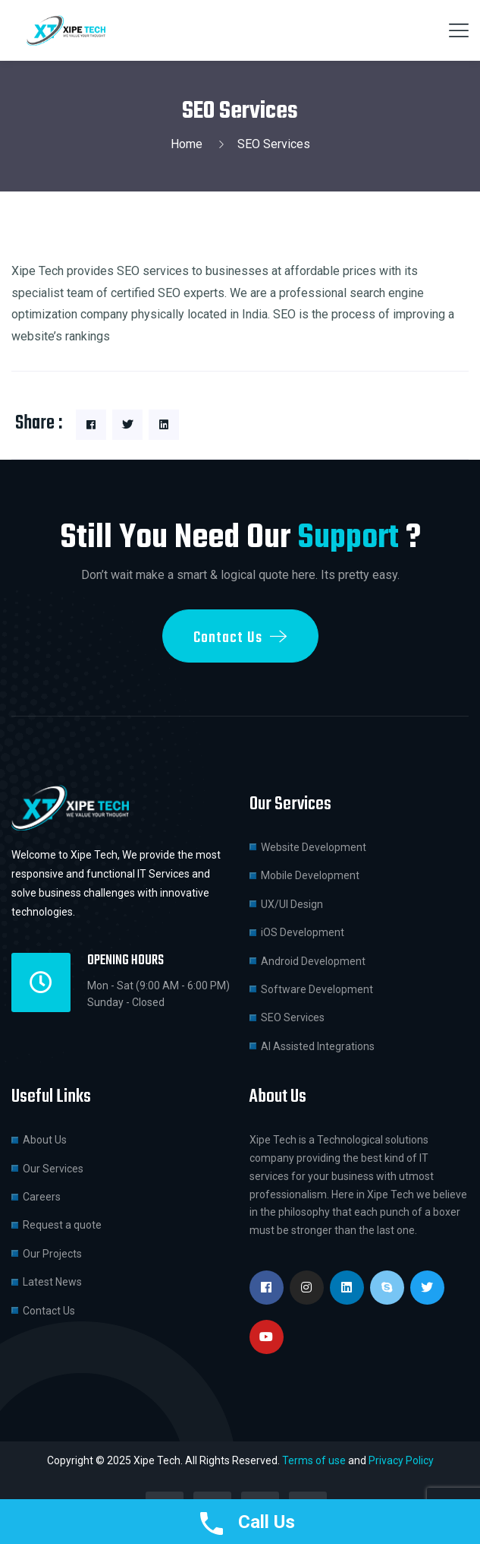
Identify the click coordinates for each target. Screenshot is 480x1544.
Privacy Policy (401, 1460)
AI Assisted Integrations (318, 1046)
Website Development (313, 847)
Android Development (313, 961)
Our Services (53, 1169)
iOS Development (302, 932)
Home (190, 144)
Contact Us (49, 1311)
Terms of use (314, 1460)
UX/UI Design (292, 904)
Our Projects (52, 1254)
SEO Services (293, 1017)
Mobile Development (310, 875)
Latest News (52, 1282)
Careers (42, 1197)
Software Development (317, 989)
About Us (45, 1140)
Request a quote (62, 1225)
